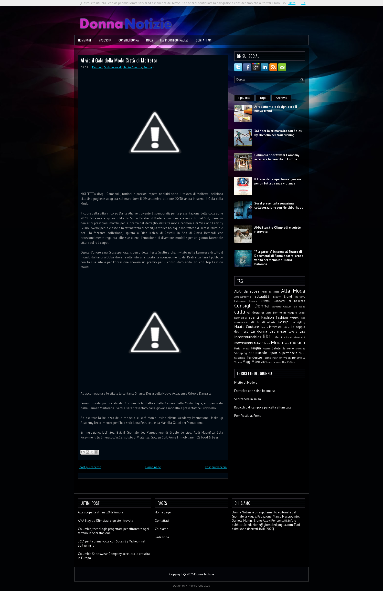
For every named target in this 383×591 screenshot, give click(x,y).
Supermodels (288, 353)
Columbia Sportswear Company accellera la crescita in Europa (276, 157)
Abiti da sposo (270, 291)
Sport (273, 353)
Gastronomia (241, 322)
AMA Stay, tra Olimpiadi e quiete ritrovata (105, 521)
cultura (242, 311)
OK (303, 3)
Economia (240, 317)
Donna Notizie (204, 574)
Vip (263, 362)
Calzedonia (240, 301)
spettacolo (258, 352)
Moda (149, 40)
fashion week (113, 67)
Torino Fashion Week (277, 357)
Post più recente (90, 467)
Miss (267, 343)
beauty (277, 296)
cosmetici (277, 306)
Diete (268, 312)
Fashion (97, 67)
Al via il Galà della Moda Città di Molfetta (119, 60)
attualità (262, 296)
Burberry (300, 296)
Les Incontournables (174, 40)
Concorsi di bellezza (289, 301)
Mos (287, 343)
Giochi (255, 322)
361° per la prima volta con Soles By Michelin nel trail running (278, 133)
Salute (276, 348)
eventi (254, 317)
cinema (265, 301)
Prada (246, 348)
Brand (288, 297)
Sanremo (288, 348)
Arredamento (242, 296)
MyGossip (105, 40)
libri (267, 336)
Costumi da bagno (294, 306)
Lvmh (289, 337)
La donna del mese (268, 331)
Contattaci (204, 40)
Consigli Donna (128, 40)
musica (297, 342)
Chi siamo (162, 529)
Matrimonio (243, 342)
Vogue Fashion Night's (277, 362)
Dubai (301, 312)
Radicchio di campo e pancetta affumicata (262, 407)
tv (304, 358)
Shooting (300, 348)
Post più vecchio (216, 467)
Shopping (240, 353)
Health (264, 327)
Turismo (297, 357)
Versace (238, 362)
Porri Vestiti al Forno (248, 416)
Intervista (275, 327)
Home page (84, 40)
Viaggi (247, 362)
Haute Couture (132, 67)
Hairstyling (298, 322)
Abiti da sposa (246, 291)
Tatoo (302, 353)
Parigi (237, 348)
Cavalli (253, 301)
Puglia (147, 67)
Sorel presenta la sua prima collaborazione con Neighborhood (278, 205)
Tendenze (254, 357)
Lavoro (292, 331)
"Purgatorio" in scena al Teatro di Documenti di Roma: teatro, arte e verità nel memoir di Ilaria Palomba (278, 258)
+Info (292, 3)
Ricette (266, 348)
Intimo (286, 327)
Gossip (283, 321)
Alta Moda (293, 290)
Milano (259, 343)
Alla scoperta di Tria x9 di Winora (100, 512)
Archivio (281, 98)
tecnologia (239, 357)
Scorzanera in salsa (247, 399)
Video (256, 362)
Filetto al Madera (245, 382)
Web (292, 362)
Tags (263, 98)
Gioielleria (268, 322)
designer (258, 312)
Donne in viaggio (285, 312)
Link (282, 337)
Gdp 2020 (204, 585)
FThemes (191, 585)
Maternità (299, 337)
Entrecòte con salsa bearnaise (255, 391)
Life (276, 337)
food (303, 317)
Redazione (162, 537)
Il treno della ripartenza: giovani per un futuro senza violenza (277, 181)
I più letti (244, 98)
